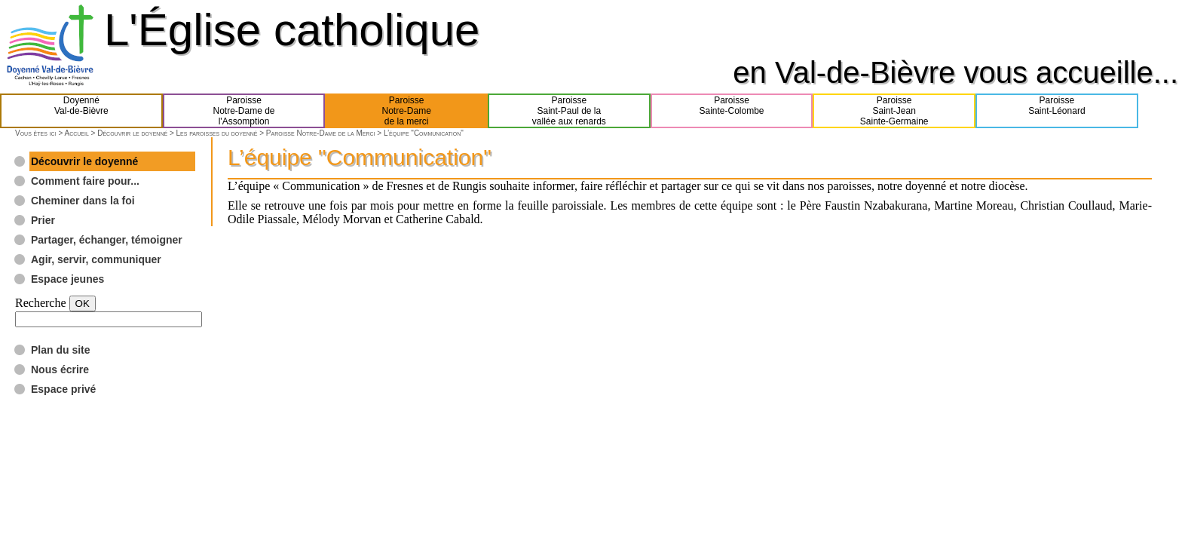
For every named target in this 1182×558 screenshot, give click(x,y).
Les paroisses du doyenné (217, 133)
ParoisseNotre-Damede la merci (406, 111)
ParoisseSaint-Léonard (1056, 111)
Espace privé (63, 389)
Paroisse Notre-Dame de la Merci (320, 133)
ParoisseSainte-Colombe (732, 111)
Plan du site (60, 350)
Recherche (40, 302)
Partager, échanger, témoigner (106, 240)
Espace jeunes (67, 279)
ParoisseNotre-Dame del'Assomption (243, 111)
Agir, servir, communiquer (96, 259)
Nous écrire (60, 369)
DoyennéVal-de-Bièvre (81, 111)
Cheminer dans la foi (83, 201)
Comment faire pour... (85, 181)
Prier (43, 220)
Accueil (76, 133)
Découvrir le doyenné (132, 133)
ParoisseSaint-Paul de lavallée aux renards (569, 111)
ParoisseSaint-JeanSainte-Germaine (894, 111)
